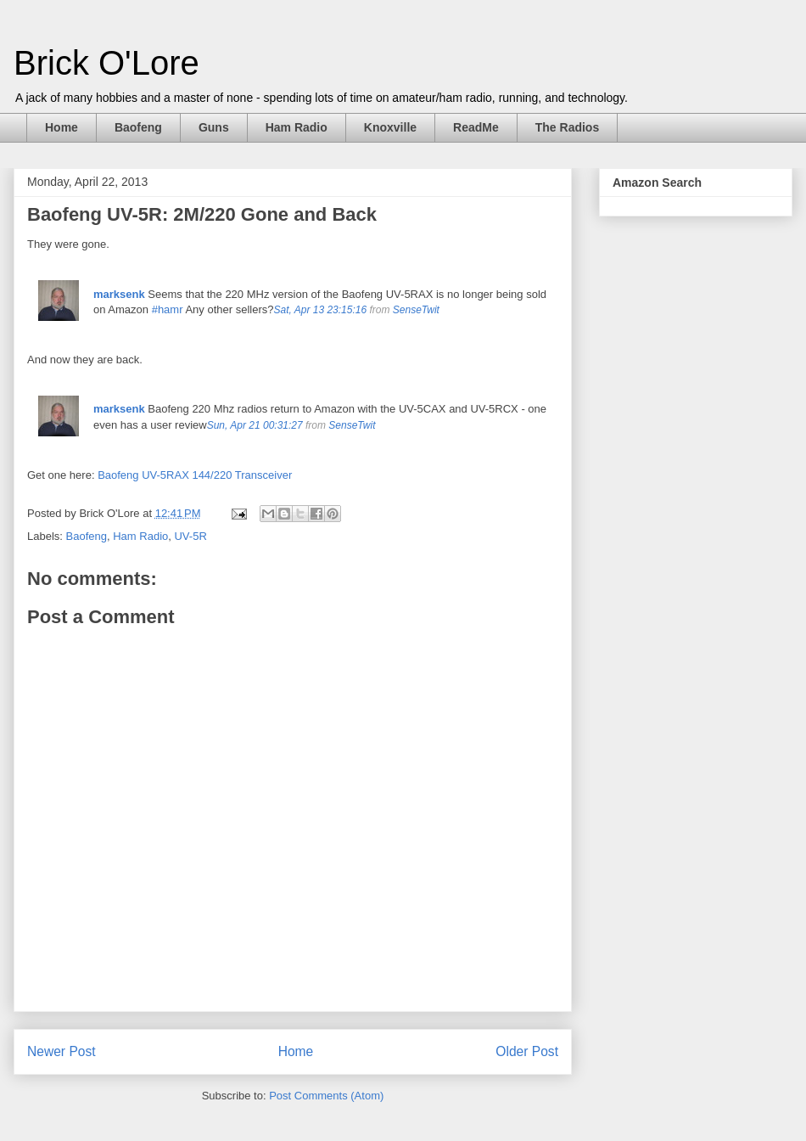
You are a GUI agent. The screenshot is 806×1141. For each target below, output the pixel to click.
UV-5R (190, 536)
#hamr (167, 309)
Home (61, 127)
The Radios (567, 127)
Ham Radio (296, 127)
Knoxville (390, 127)
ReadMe (476, 127)
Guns (214, 127)
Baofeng (138, 127)
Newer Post (61, 1051)
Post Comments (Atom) (326, 1095)
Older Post (526, 1051)
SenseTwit (416, 310)
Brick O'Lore (106, 63)
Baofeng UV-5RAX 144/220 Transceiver (195, 475)
